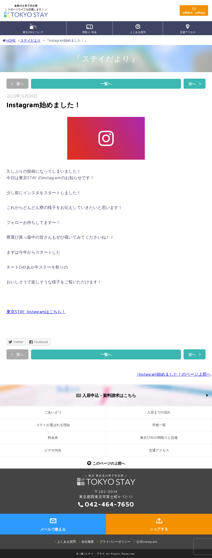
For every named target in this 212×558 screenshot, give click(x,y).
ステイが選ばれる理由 (53, 425)
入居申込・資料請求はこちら (109, 395)
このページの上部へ (109, 463)
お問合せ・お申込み (194, 12)
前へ (20, 83)
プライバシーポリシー (115, 542)
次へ (192, 83)
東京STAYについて (33, 29)
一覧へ (106, 83)
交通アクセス (187, 29)
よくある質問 (138, 29)
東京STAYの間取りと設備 (159, 438)
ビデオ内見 (52, 450)
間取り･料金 (89, 29)
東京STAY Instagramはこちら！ (36, 311)
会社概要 (87, 542)
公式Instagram (146, 542)
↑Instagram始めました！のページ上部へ (174, 374)
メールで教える (53, 529)
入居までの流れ (159, 412)
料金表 (53, 438)
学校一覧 (159, 425)
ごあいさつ (52, 412)
